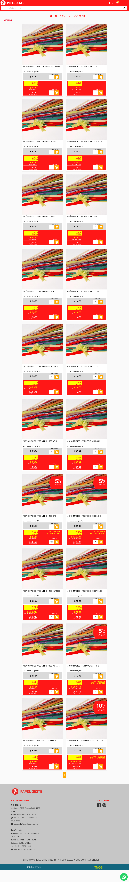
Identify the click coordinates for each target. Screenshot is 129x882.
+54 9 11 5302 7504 (22, 817)
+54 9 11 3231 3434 (22, 846)
